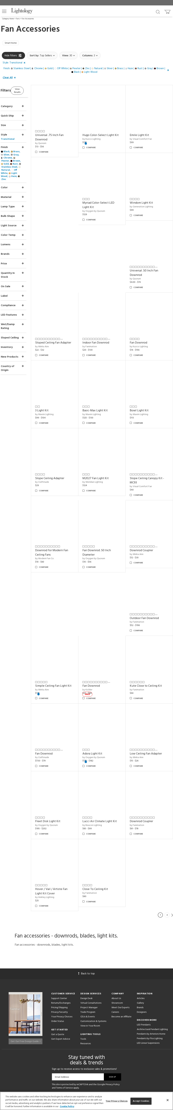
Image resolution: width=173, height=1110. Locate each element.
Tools (83, 992)
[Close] (167, 1100)
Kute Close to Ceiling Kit (150, 652)
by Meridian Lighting (58, 462)
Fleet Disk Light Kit (60, 779)
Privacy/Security (59, 966)
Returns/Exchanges (60, 956)
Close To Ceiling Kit (104, 842)
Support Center (59, 952)
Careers (115, 966)
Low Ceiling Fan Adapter (150, 715)
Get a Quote (57, 988)
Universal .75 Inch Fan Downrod (62, 134)
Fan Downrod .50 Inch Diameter (62, 527)
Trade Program (87, 966)
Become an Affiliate (121, 970)
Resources (85, 997)
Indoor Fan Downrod (61, 330)
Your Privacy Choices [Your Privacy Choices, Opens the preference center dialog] (117, 1101)
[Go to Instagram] (84, 1053)
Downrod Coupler (102, 525)
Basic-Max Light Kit (60, 394)
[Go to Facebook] (67, 1053)
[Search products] (158, 11)
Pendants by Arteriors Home (151, 987)
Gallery (140, 956)
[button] (4, 11)
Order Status (57, 975)
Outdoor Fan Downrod (148, 525)
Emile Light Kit (143, 132)
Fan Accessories (28, 18)
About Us (116, 952)
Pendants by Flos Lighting (150, 992)
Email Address (62, 1030)
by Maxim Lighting (143, 335)
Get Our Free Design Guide (26, 993)
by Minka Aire (141, 271)
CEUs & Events (87, 970)
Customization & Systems (93, 975)
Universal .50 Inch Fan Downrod (105, 265)
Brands (140, 961)
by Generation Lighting (59, 267)
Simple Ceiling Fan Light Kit (107, 591)
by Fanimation (55, 335)
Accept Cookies (141, 1101)
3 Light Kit (140, 330)
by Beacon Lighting (100, 783)
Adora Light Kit (101, 715)
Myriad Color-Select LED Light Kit (150, 197)
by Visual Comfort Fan (145, 136)
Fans (18, 18)
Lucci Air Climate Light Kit (108, 779)
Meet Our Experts (120, 961)
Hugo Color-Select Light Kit (107, 134)
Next (172, 868)
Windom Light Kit (59, 263)
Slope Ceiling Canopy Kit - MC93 (108, 460)
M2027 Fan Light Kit (61, 457)
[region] (86, 1101)
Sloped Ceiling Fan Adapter (146, 265)
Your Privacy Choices (61, 970)
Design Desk (86, 952)
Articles (140, 952)
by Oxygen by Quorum (145, 203)
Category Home (8, 18)
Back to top (86, 927)
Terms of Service (64, 1041)
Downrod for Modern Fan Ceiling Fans (150, 460)
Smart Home (12, 44)
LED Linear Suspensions (148, 997)
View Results (30, 91)
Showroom (117, 956)
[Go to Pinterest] (75, 1053)
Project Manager (88, 961)
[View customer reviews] (100, 1053)
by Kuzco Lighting (100, 140)
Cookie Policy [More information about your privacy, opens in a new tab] (67, 1106)
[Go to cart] (167, 11)
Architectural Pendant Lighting (152, 983)
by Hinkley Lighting (57, 851)
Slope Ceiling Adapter (148, 394)
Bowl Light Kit (100, 394)
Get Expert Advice (60, 992)
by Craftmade (141, 398)
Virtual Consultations (90, 956)
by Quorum (53, 140)
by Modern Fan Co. (143, 466)
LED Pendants (144, 978)
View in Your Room (90, 979)
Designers (141, 966)
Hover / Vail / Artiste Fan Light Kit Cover (64, 845)
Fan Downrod (99, 330)
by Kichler (139, 593)
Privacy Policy (113, 1038)
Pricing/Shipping (59, 961)
